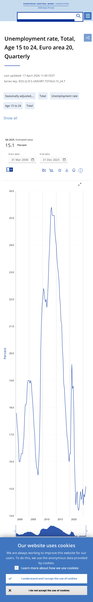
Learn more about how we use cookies (50, 568)
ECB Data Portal (46, 7)
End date (45, 154)
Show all (10, 118)
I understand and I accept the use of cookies (49, 578)
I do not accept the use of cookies (49, 590)
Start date (14, 154)
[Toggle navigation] (88, 16)
